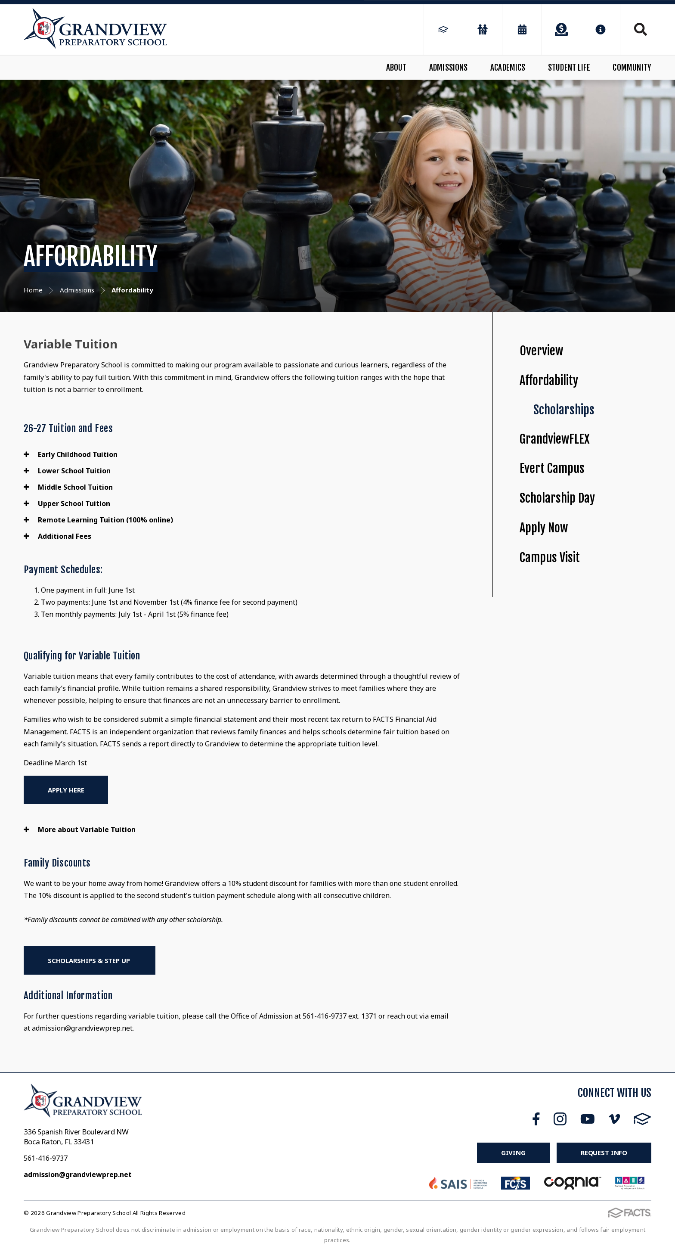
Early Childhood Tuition (71, 454)
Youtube (587, 1118)
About (396, 67)
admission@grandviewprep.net (78, 1174)
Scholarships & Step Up (90, 960)
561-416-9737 (46, 1158)
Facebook (536, 1118)
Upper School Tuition (67, 503)
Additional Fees (57, 536)
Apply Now (544, 527)
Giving (513, 1152)
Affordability (549, 380)
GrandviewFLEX (555, 439)
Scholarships (563, 409)
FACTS (642, 1118)
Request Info (604, 1152)
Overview (541, 350)
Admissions (448, 67)
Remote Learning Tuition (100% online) (98, 520)
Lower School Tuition (67, 470)
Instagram (560, 1118)
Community (632, 67)
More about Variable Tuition (80, 829)
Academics (508, 67)
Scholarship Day (557, 498)
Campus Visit (550, 557)
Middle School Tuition (68, 487)
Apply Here (66, 790)
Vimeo (614, 1118)
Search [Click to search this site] (640, 29)
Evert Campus (552, 468)
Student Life (569, 67)
